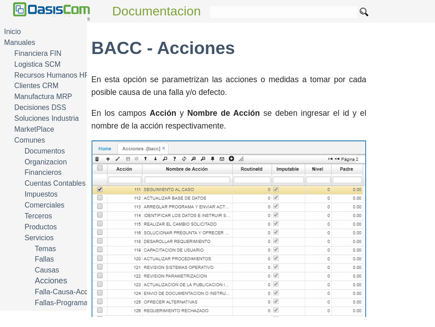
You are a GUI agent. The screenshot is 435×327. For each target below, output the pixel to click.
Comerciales (44, 205)
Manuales (19, 42)
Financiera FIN (38, 53)
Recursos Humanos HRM (55, 75)
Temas (45, 249)
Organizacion (45, 162)
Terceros (38, 216)
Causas (47, 270)
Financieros (43, 172)
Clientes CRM (36, 85)
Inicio (12, 31)
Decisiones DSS (40, 107)
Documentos (44, 151)
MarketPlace (34, 129)
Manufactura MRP (43, 96)
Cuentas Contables (55, 183)
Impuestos (41, 194)
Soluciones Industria (46, 118)
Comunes (29, 140)
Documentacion (156, 11)
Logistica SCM (37, 64)
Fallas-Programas (63, 303)
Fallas (44, 259)
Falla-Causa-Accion (66, 292)
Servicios (38, 238)
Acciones (51, 280)
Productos (40, 227)
